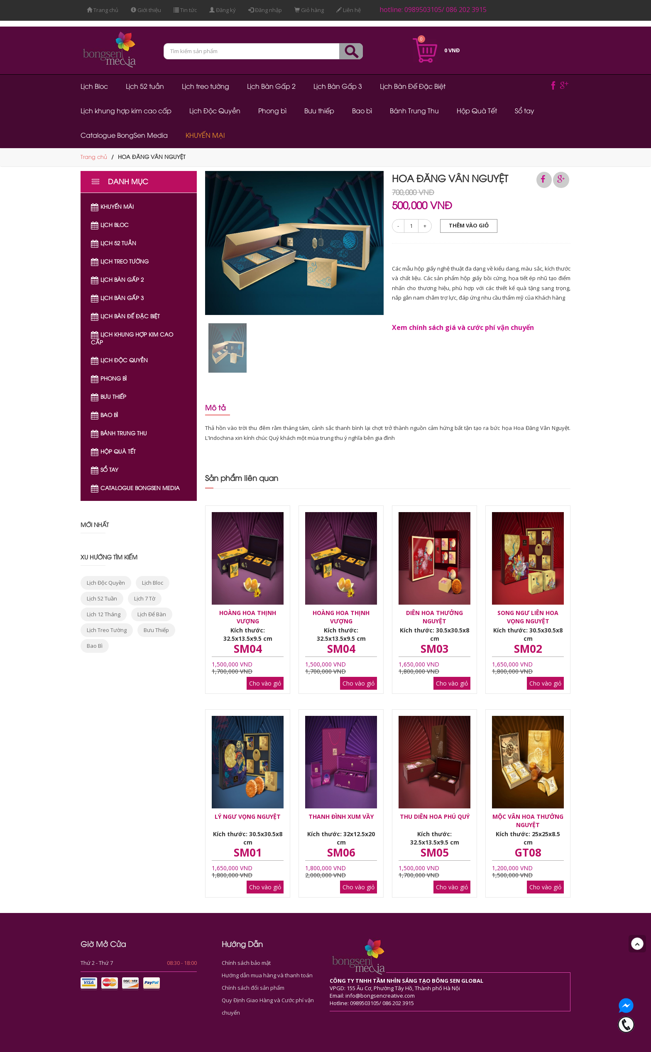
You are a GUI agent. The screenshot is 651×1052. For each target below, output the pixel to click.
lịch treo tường (107, 630)
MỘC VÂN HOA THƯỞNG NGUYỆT (527, 821)
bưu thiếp (156, 630)
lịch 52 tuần (102, 598)
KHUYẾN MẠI (205, 136)
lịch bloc (152, 582)
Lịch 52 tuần (145, 87)
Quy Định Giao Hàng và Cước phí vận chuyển (268, 1006)
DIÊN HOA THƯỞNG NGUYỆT (434, 617)
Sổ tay (524, 111)
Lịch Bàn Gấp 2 (271, 87)
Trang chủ (94, 157)
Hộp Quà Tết (477, 111)
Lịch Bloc (94, 87)
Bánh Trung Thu (414, 111)
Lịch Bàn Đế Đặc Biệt (412, 87)
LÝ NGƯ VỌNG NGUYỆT (248, 816)
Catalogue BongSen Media (124, 136)
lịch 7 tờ (144, 598)
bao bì (95, 645)
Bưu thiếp (319, 111)
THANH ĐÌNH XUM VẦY (341, 816)
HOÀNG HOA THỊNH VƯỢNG (247, 617)
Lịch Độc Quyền (214, 111)
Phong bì (272, 111)
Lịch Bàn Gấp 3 (337, 87)
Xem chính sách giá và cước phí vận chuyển (463, 327)
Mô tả (215, 408)
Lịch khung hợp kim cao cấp (126, 111)
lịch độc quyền (106, 582)
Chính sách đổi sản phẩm (253, 987)
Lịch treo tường (205, 87)
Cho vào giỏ (265, 683)
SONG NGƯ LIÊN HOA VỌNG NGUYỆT (527, 617)
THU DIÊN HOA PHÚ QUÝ (435, 816)
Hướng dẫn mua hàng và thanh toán (267, 975)
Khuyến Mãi (112, 207)
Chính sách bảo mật (246, 963)
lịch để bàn (151, 614)
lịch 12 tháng (103, 614)
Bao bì (362, 111)
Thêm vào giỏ (469, 225)
